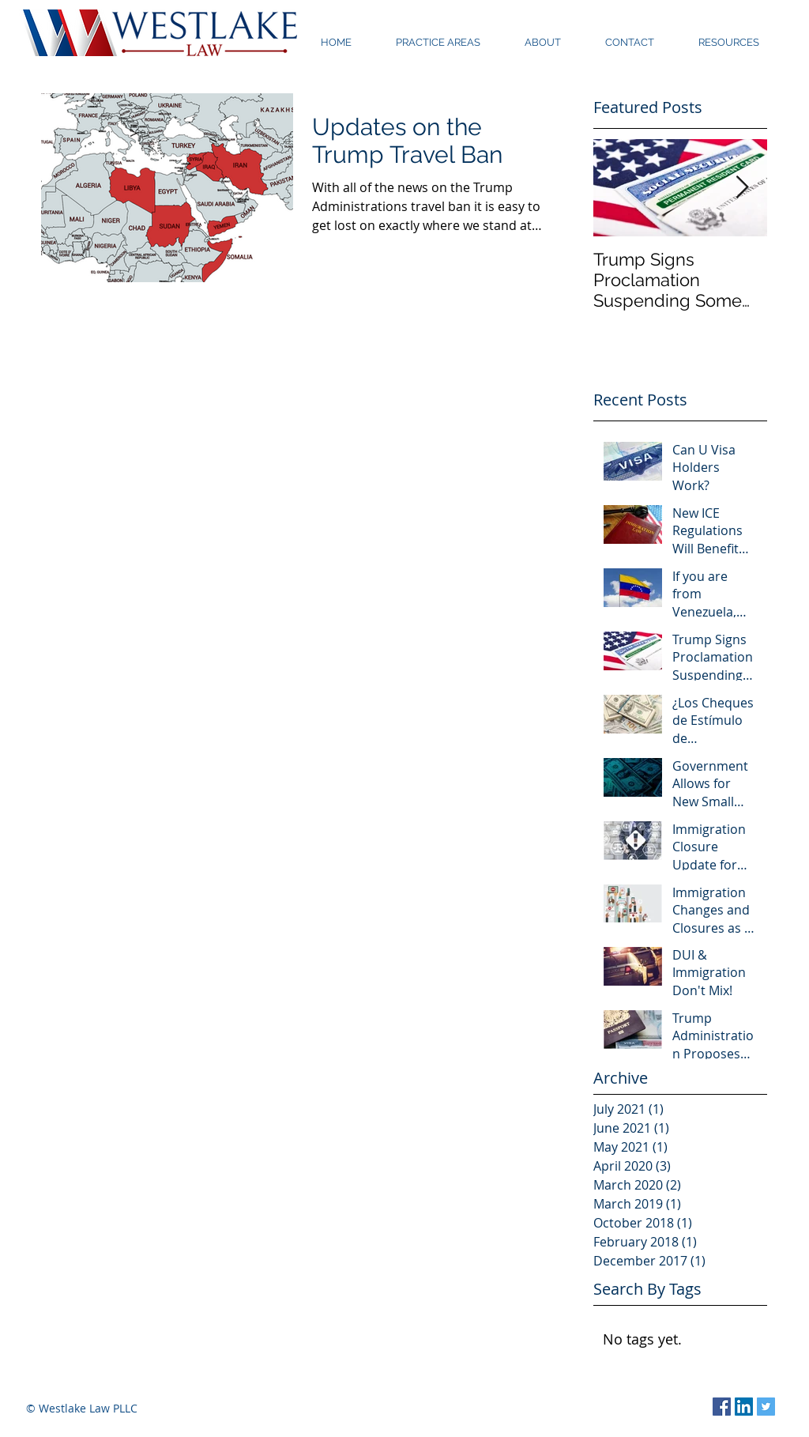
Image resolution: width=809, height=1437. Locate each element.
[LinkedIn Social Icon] (744, 1406)
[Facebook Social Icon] (722, 1406)
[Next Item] (742, 187)
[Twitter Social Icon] (766, 1406)
